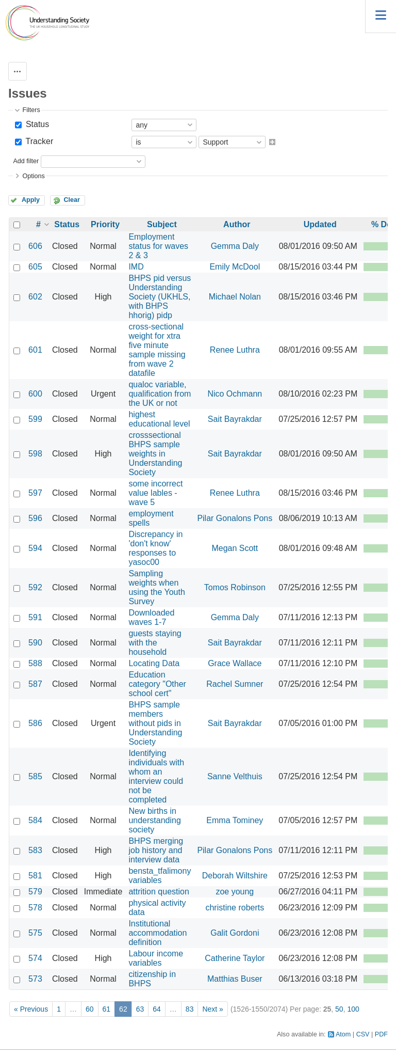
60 (90, 1009)
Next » (212, 1009)
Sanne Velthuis (234, 776)
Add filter (26, 161)
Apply (31, 199)
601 (35, 349)
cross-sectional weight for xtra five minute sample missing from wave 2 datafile (156, 349)
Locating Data (153, 663)
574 (35, 958)
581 (35, 875)
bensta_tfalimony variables (159, 876)
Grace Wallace (234, 663)
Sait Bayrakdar (235, 419)
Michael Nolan (235, 296)
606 (35, 246)
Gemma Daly (235, 246)
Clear (71, 199)
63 (140, 1009)
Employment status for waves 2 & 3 (158, 246)
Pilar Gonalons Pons (234, 518)
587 (35, 684)
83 (190, 1009)
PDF (381, 1034)
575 (35, 932)
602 (35, 296)
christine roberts (234, 907)
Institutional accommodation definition (157, 933)
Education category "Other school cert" (157, 684)
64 (157, 1009)
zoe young (235, 891)
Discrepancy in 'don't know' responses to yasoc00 (155, 548)
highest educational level (159, 419)
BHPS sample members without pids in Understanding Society (155, 723)
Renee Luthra (235, 349)
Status (36, 124)
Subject (162, 224)
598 (35, 453)
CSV (363, 1034)
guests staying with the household (154, 642)
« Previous (31, 1009)
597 (35, 493)
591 (35, 617)
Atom (343, 1034)
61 (107, 1009)
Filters (31, 110)
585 (35, 776)
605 (35, 266)
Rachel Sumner (234, 684)
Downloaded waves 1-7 (151, 617)
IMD (135, 266)
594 (35, 548)
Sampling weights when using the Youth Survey (156, 587)
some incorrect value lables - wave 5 (155, 493)
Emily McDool (234, 266)
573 (35, 978)
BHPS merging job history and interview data (155, 850)
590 (35, 642)
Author (236, 224)
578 (35, 907)
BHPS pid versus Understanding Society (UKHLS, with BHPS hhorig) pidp (159, 297)
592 (35, 587)
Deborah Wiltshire (235, 875)
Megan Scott (234, 548)
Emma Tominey (234, 820)
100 (353, 1009)
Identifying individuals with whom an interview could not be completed (156, 776)
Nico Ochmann (234, 393)
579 (35, 891)
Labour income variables (155, 958)
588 (35, 663)
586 (35, 723)
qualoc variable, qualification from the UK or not (159, 393)
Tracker (38, 141)
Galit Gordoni (234, 932)
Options (33, 176)
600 (35, 393)
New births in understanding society (154, 820)
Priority (105, 224)
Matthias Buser (234, 978)
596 (35, 518)
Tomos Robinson (235, 587)
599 (35, 419)
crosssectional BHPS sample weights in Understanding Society (155, 454)
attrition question (158, 891)
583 (35, 850)
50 (339, 1009)
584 (35, 820)
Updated (320, 224)
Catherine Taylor (235, 958)
